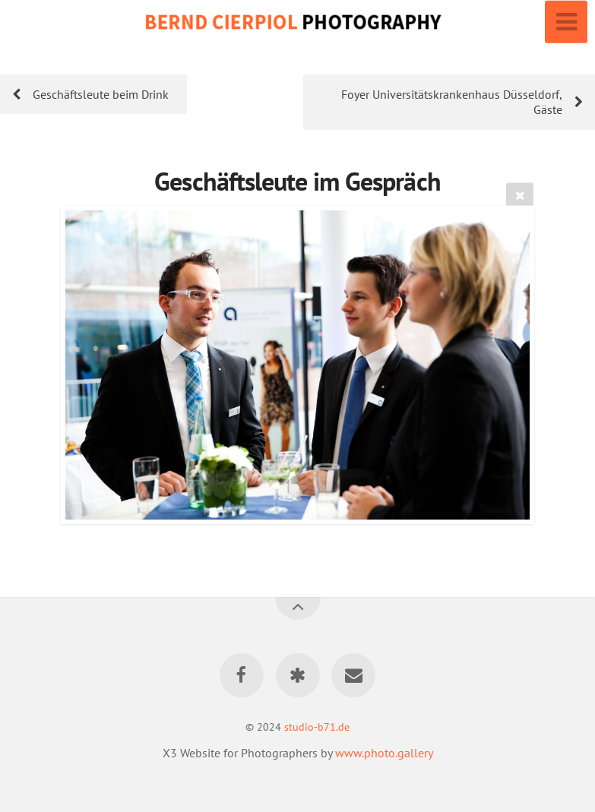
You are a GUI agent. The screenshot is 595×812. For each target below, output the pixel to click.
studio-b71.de (317, 726)
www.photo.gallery (384, 752)
